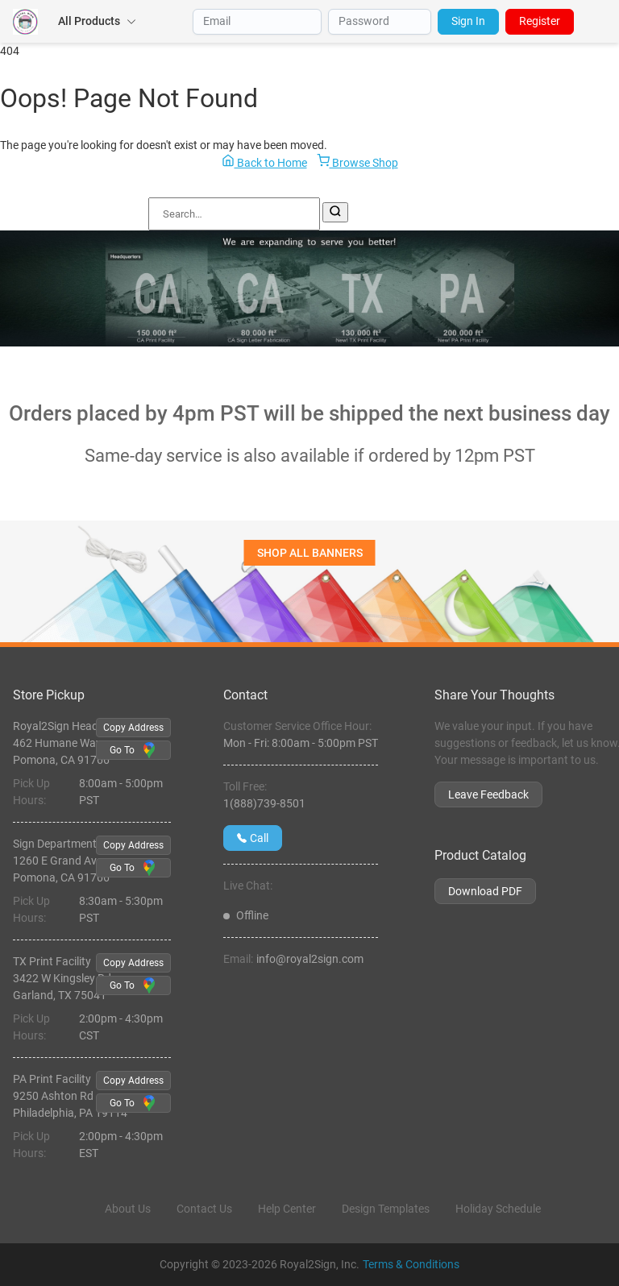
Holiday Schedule (498, 1208)
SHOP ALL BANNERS (310, 552)
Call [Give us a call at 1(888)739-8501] (252, 838)
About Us (128, 1208)
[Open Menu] (600, 22)
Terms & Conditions (411, 1264)
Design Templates (386, 1208)
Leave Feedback (488, 794)
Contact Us (204, 1208)
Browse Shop (357, 161)
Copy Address (133, 727)
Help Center (287, 1208)
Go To (133, 750)
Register (539, 21)
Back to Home (264, 161)
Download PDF (485, 891)
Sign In (468, 21)
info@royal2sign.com (310, 958)
